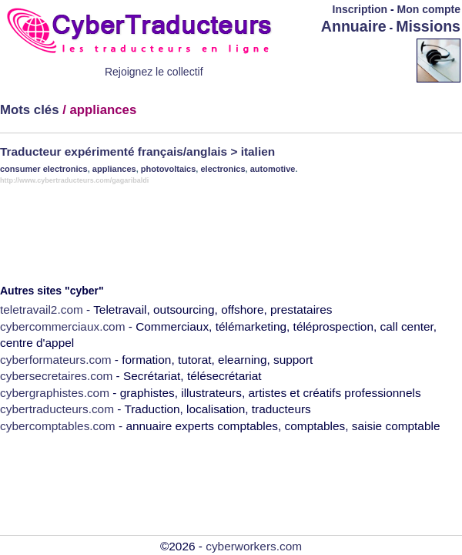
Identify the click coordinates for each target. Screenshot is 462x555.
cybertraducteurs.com (57, 408)
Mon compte (428, 9)
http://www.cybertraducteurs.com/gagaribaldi (74, 180)
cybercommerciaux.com (63, 326)
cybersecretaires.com (56, 375)
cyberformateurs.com (56, 359)
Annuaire (354, 26)
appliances (114, 168)
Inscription (360, 9)
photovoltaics (168, 168)
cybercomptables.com (58, 425)
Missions (428, 26)
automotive (273, 168)
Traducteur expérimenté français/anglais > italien (137, 151)
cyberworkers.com (254, 546)
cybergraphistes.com (54, 392)
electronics (222, 168)
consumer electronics (44, 168)
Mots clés (29, 110)
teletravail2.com (41, 309)
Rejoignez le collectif (154, 72)
